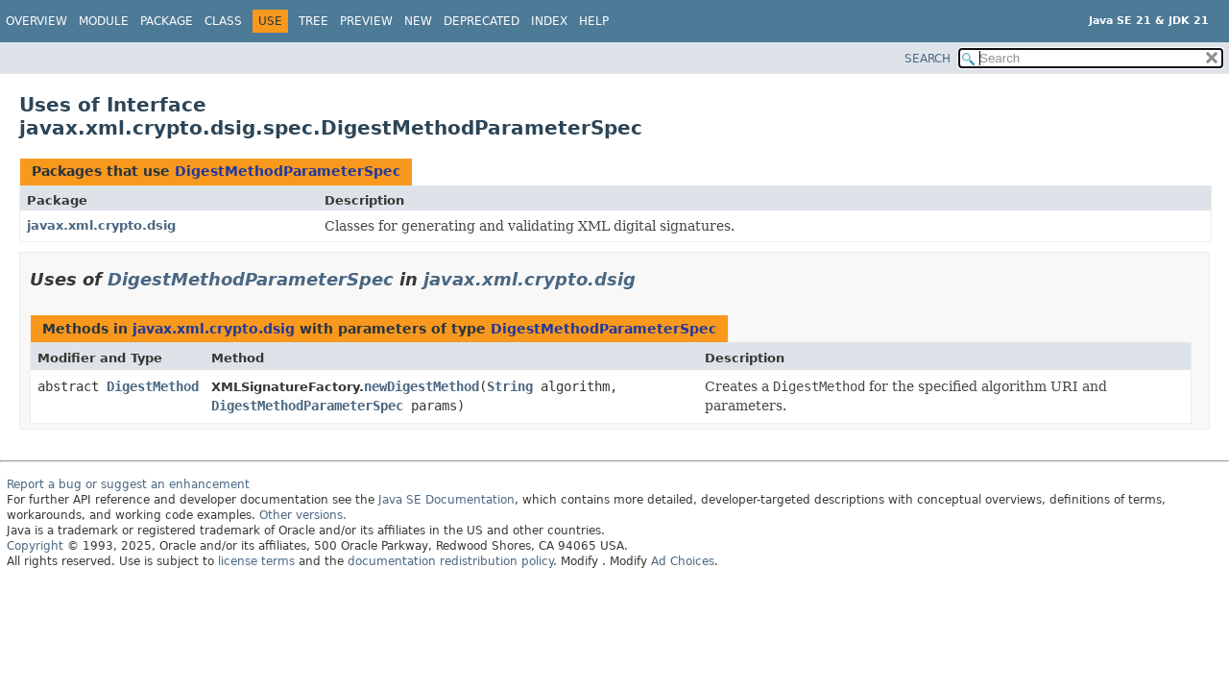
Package (166, 21)
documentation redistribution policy (450, 561)
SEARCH (927, 58)
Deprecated (481, 21)
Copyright (35, 546)
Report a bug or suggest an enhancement (128, 484)
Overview (36, 21)
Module (104, 21)
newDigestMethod (421, 386)
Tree (313, 21)
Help (594, 21)
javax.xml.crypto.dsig (101, 225)
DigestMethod (153, 386)
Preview (366, 21)
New (418, 21)
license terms (256, 561)
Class (223, 21)
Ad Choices (682, 561)
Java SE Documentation (446, 500)
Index (549, 21)
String (510, 386)
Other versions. (303, 515)
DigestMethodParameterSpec (287, 171)
